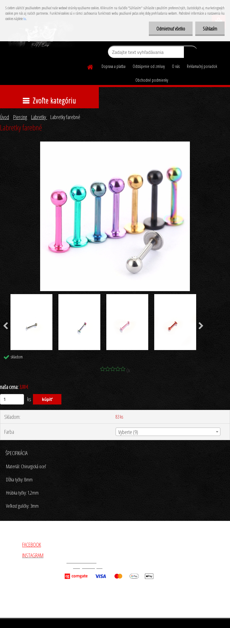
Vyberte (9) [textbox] (128, 432)
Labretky (39, 117)
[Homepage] (90, 66)
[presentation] (201, 326)
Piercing (20, 117)
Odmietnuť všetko (170, 28)
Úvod (4, 117)
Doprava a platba (113, 66)
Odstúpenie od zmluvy (149, 66)
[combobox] (168, 432)
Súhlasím (210, 28)
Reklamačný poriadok (202, 66)
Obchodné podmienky (151, 80)
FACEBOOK (31, 544)
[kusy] (12, 399)
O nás (176, 66)
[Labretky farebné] (115, 144)
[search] (190, 53)
